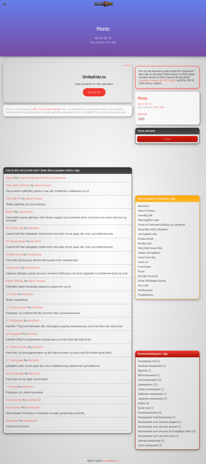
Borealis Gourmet (148, 276)
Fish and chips (14, 399)
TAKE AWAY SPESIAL (18, 185)
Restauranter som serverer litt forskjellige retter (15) (167, 431)
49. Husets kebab (16, 241)
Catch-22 (143, 262)
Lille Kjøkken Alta (147, 234)
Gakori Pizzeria (42, 185)
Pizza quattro (13, 407)
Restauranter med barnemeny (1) (156, 417)
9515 (156, 107)
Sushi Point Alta (146, 257)
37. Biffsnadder (14, 320)
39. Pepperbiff (14, 333)
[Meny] (4, 4)
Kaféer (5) (143, 403)
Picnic (103, 29)
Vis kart (167, 139)
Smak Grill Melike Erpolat (152, 280)
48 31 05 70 (103, 38)
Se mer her (94, 92)
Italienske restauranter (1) (152, 394)
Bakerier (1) (144, 370)
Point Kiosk (144, 266)
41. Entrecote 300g (17, 347)
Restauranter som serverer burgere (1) (159, 422)
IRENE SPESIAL (15, 281)
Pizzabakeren (145, 294)
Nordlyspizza (145, 290)
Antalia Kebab (146, 238)
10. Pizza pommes (16, 307)
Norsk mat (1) (146, 408)
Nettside (142, 114)
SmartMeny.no (110, 460)
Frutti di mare (13, 267)
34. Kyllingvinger (15, 373)
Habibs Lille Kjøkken (149, 252)
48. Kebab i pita (14, 228)
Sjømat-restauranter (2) (151, 440)
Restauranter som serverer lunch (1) (158, 436)
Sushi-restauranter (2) (150, 445)
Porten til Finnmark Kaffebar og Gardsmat (42, 177)
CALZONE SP (13, 198)
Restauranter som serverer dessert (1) (159, 426)
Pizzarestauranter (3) (149, 412)
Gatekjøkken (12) (147, 384)
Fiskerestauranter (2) (149, 379)
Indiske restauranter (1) (151, 389)
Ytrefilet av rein (14, 254)
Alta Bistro (33, 228)
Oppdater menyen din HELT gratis (157, 80)
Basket (10, 211)
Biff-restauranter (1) (149, 375)
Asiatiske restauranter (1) (152, 365)
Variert (141, 119)
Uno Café (143, 285)
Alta (35, 109)
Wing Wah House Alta (150, 248)
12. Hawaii (12, 386)
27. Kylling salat (14, 360)
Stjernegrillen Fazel (148, 220)
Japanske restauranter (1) (152, 398)
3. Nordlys (11, 294)
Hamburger (12, 420)
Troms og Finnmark (50, 109)
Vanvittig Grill (25, 211)
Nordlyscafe (145, 243)
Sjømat (10, 177)
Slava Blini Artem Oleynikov (153, 229)
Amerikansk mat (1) (149, 361)
